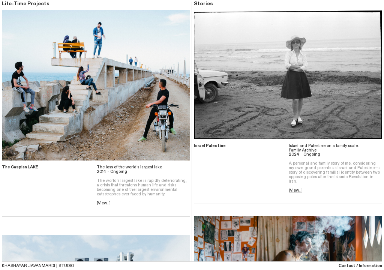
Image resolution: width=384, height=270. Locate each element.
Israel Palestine (210, 145)
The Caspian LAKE (20, 167)
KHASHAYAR (14, 265)
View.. (104, 203)
